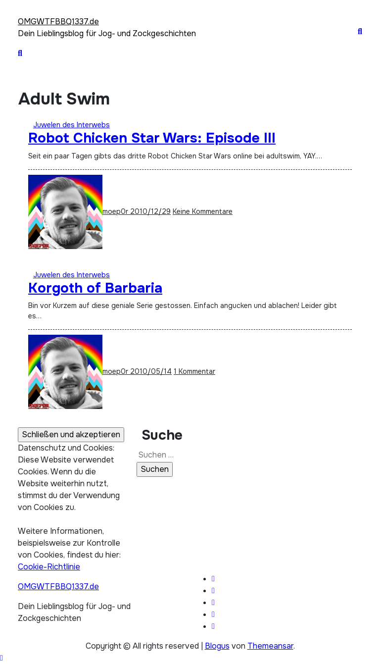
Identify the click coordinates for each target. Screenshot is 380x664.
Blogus (217, 646)
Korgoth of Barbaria (95, 288)
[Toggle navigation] (23, 8)
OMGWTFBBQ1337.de (58, 21)
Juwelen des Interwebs (71, 124)
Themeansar (270, 646)
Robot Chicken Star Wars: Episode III (152, 138)
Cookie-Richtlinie (49, 567)
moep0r (79, 211)
